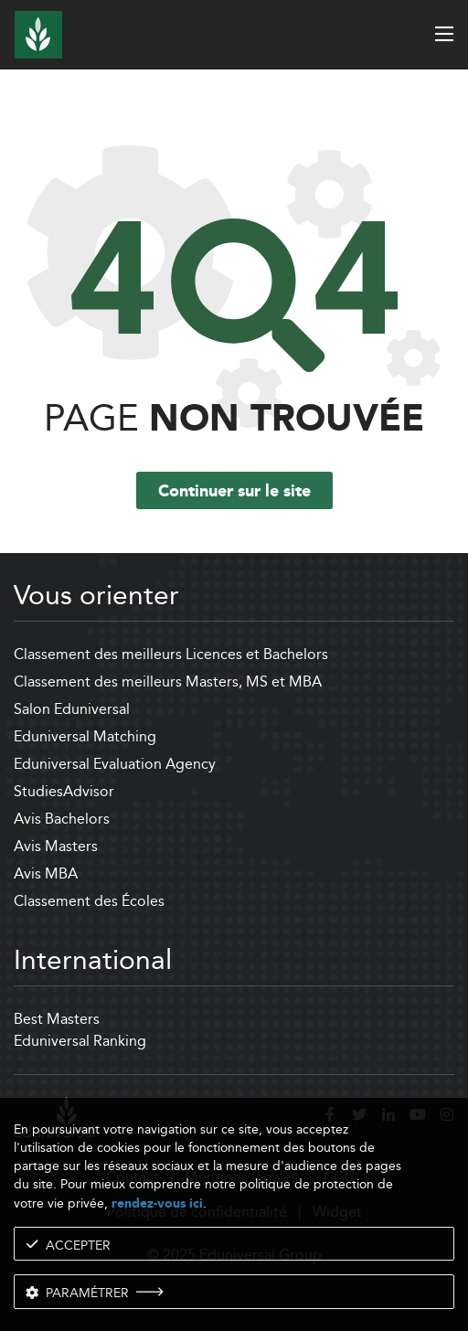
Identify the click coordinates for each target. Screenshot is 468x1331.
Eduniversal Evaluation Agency (115, 763)
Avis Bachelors (62, 818)
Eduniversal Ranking (80, 1040)
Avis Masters (56, 846)
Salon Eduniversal (72, 708)
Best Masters (57, 1018)
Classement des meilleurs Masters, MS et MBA (168, 681)
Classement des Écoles (89, 900)
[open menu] (444, 34)
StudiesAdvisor (64, 791)
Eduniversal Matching (85, 736)
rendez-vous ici (157, 1203)
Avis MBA (46, 873)
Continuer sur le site (234, 492)
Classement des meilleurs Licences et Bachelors (171, 654)
